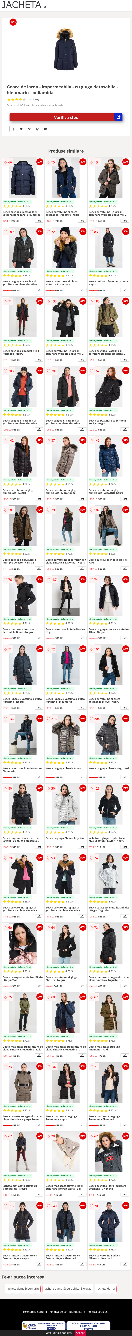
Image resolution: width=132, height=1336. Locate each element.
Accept (80, 1333)
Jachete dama (106, 1288)
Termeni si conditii (35, 1312)
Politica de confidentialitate (67, 1312)
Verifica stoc (88, 117)
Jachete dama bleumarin (23, 1288)
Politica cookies (98, 1312)
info (39, 220)
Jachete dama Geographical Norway (67, 1288)
